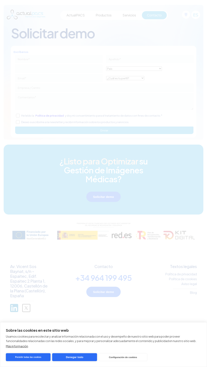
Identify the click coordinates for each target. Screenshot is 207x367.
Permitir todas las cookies (28, 357)
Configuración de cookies (123, 357)
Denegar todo (74, 357)
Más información (17, 346)
